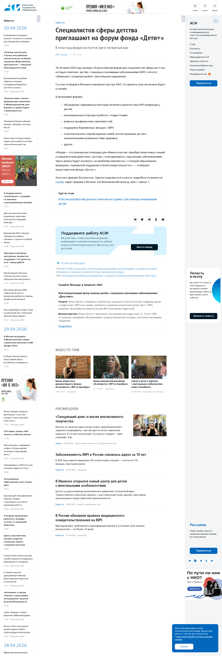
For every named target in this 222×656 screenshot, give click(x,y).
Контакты (195, 48)
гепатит (77, 268)
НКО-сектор (61, 54)
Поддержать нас (198, 74)
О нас (192, 44)
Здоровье (71, 391)
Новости (60, 22)
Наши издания (197, 69)
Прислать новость (199, 61)
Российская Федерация (72, 263)
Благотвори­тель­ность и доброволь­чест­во (95, 443)
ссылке (60, 181)
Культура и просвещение (154, 391)
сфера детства (109, 271)
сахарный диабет (126, 268)
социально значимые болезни (85, 271)
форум (120, 271)
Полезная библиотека (201, 65)
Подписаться (203, 83)
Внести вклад (144, 246)
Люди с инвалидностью (89, 504)
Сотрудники (196, 52)
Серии (59, 443)
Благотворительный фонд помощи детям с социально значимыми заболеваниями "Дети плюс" (109, 275)
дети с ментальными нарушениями (99, 268)
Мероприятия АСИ (199, 57)
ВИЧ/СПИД (67, 268)
